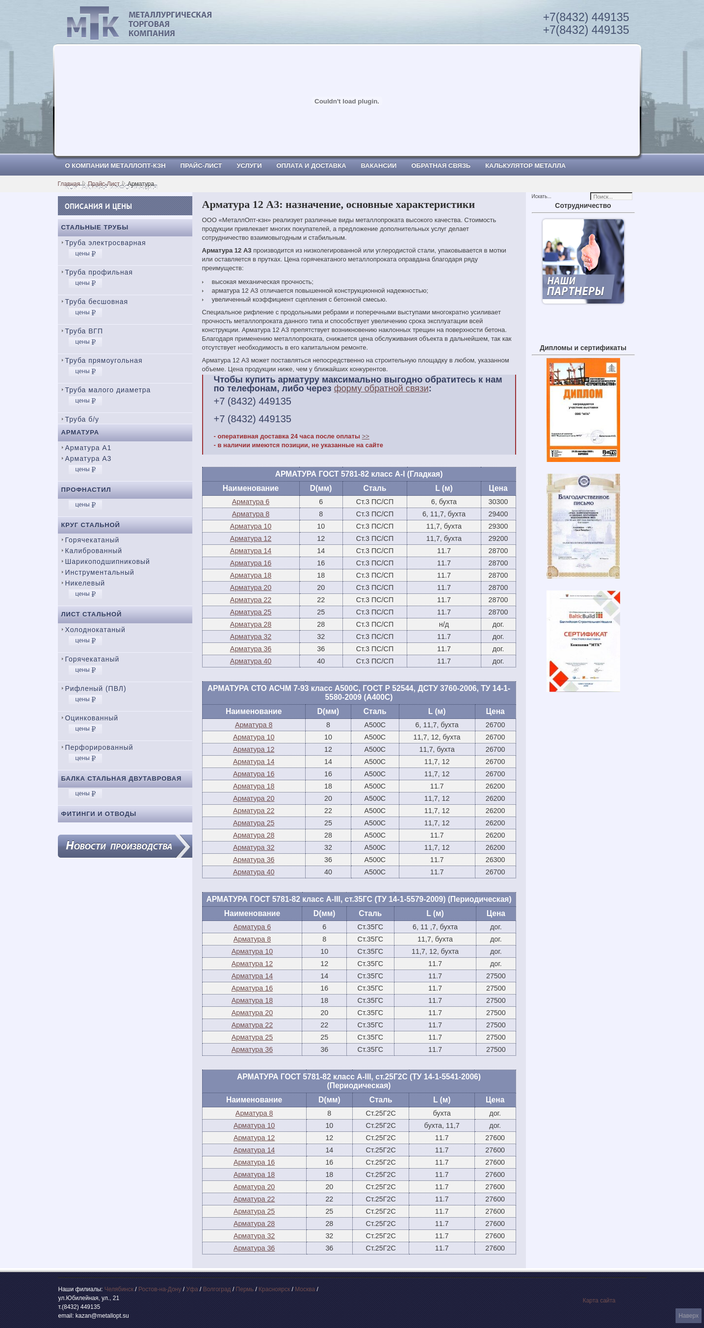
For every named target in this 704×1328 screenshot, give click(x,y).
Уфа (192, 1289)
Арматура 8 (250, 514)
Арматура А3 (88, 458)
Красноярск (274, 1289)
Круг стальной (90, 525)
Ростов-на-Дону (159, 1289)
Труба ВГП (84, 331)
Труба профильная (99, 272)
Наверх (688, 1315)
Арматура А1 (88, 448)
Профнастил (86, 489)
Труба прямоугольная (104, 360)
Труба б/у (82, 419)
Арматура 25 (250, 612)
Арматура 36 (250, 649)
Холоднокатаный (95, 630)
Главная (69, 183)
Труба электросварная (105, 243)
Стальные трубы (95, 227)
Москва (305, 1289)
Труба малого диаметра (108, 390)
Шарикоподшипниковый (107, 561)
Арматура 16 (250, 563)
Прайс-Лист (104, 183)
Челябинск (118, 1289)
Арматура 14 (250, 551)
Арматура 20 (250, 587)
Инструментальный (99, 572)
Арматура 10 (250, 526)
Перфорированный (99, 747)
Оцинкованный (91, 718)
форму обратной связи (381, 388)
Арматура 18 (250, 575)
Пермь (245, 1289)
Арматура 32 (250, 636)
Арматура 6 (250, 502)
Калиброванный (93, 551)
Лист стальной (91, 614)
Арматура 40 (250, 661)
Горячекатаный (92, 540)
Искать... (541, 196)
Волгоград (217, 1289)
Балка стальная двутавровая (121, 778)
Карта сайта (599, 1300)
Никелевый (85, 583)
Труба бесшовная (97, 302)
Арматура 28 (250, 624)
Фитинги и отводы (99, 813)
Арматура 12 (250, 538)
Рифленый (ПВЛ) (96, 688)
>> (365, 436)
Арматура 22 (250, 600)
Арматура (80, 432)
